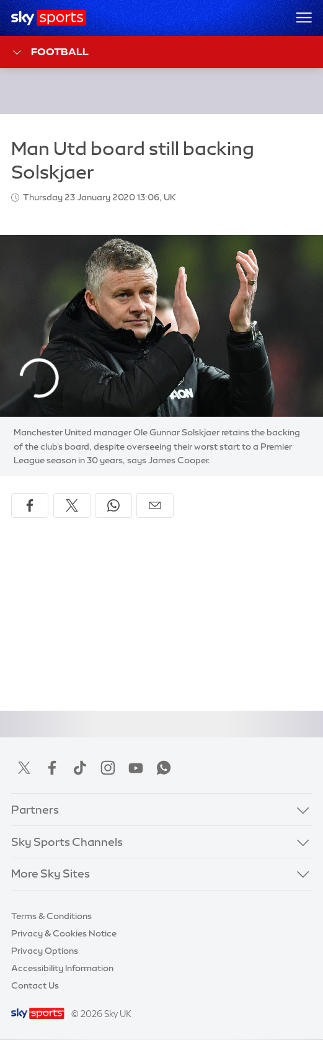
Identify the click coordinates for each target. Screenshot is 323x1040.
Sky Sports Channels (67, 842)
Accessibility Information (62, 968)
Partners (35, 810)
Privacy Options (44, 950)
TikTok (80, 767)
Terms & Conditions (51, 916)
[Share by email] (155, 505)
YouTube (135, 767)
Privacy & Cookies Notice (64, 933)
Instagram (107, 767)
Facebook (52, 767)
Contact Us (35, 985)
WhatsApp (163, 767)
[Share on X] (72, 505)
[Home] (48, 18)
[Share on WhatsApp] (113, 505)
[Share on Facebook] (29, 505)
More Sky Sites (50, 873)
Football (50, 52)
